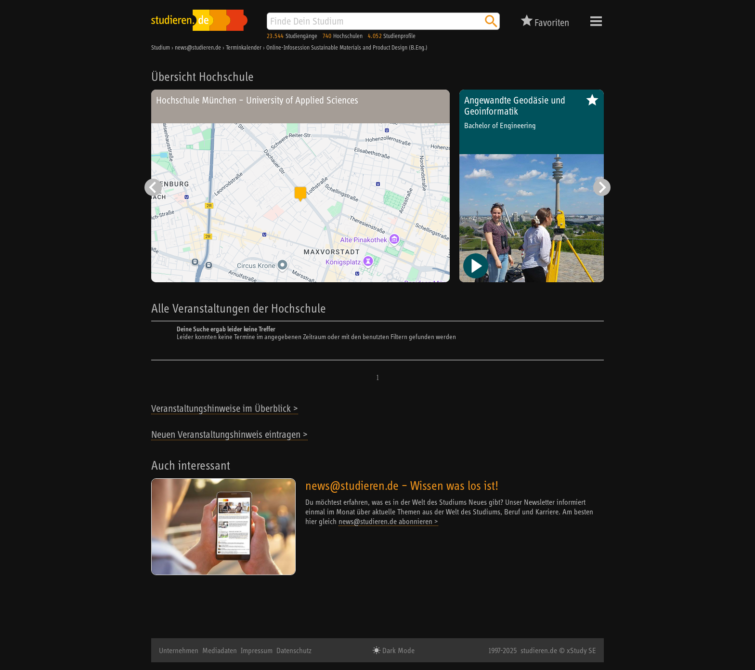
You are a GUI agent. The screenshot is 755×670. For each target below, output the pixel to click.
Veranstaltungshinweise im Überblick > (224, 408)
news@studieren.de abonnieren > (388, 521)
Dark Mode (397, 650)
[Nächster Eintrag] (601, 187)
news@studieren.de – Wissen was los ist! (401, 485)
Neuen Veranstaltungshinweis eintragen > (229, 434)
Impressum (257, 650)
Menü (596, 21)
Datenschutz (294, 650)
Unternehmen (178, 650)
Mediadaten (219, 650)
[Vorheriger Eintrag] (153, 187)
